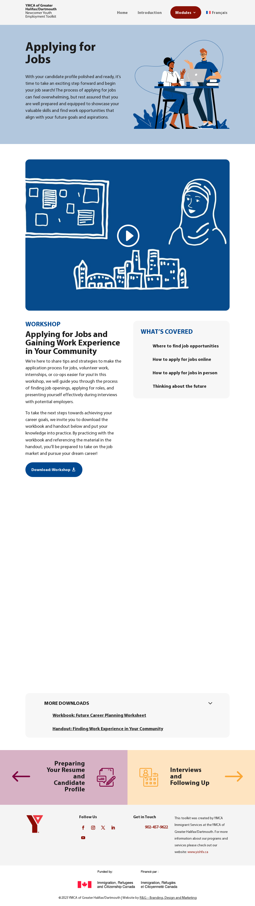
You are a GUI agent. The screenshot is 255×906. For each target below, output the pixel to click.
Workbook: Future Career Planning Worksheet (99, 715)
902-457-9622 (156, 826)
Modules (183, 12)
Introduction (150, 12)
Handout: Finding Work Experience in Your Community (108, 728)
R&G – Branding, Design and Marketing (168, 897)
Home (122, 12)
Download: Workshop (50, 469)
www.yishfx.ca (198, 852)
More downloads (66, 703)
